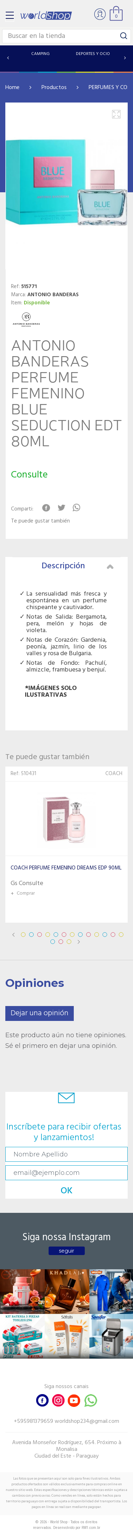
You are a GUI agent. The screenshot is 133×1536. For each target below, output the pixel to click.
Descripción (77, 566)
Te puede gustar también (40, 521)
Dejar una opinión (39, 1013)
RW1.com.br (91, 1527)
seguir (66, 1251)
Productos (54, 87)
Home (12, 87)
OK (67, 1191)
